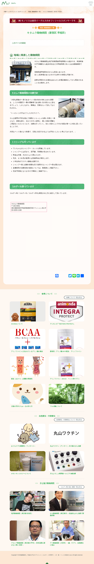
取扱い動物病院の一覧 (35, 11)
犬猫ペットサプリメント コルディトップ (15, 11)
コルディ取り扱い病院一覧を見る (71, 487)
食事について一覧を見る (74, 297)
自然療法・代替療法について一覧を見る (69, 419)
